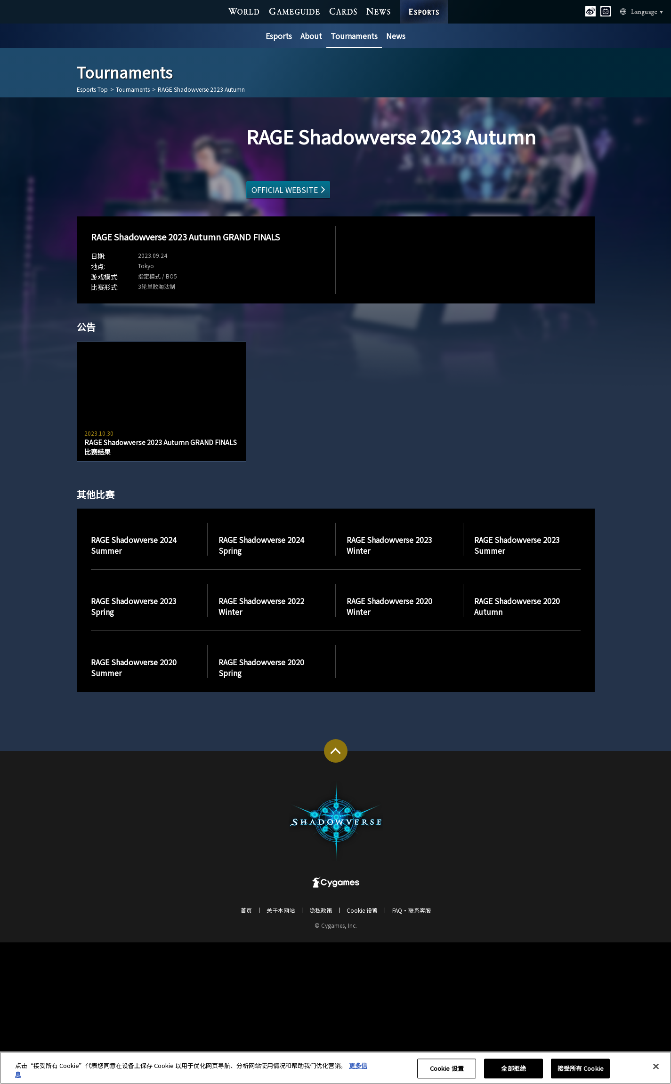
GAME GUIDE (294, 10)
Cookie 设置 (447, 1068)
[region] (335, 1068)
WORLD (244, 10)
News (395, 35)
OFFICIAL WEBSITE (284, 189)
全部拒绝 (513, 1068)
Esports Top (92, 89)
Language (630, 11)
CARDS (343, 10)
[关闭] (656, 1066)
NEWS (378, 10)
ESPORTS (423, 2)
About (311, 35)
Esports (279, 35)
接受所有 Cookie (581, 1068)
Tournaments (354, 35)
